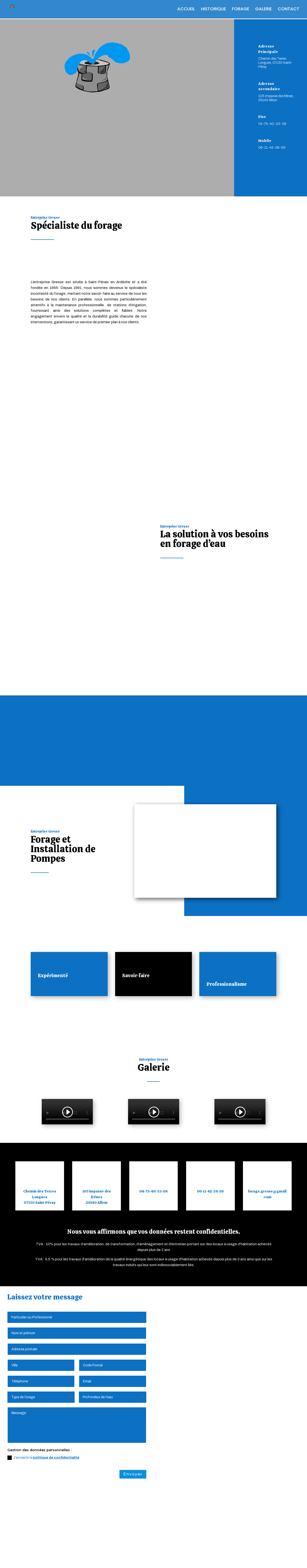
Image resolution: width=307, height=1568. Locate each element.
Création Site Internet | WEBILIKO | (185, 1558)
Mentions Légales (51, 1558)
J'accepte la (43, 1413)
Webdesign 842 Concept (244, 1558)
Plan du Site (138, 1558)
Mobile (265, 140)
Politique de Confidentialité (97, 1558)
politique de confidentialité (56, 1413)
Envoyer (132, 1430)
